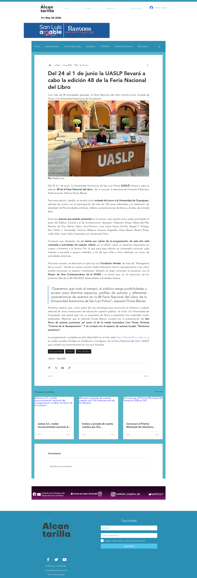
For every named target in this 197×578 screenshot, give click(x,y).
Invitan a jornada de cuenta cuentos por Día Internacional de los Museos (98, 425)
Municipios (143, 46)
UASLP (70, 351)
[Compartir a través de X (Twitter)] (56, 367)
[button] (67, 30)
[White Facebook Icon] (48, 559)
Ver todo (159, 391)
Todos (37, 46)
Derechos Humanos (124, 46)
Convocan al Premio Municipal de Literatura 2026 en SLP (139, 425)
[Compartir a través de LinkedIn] (62, 367)
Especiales (61, 358)
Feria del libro (83, 351)
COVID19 (105, 46)
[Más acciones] (147, 65)
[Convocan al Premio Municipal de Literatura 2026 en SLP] (143, 408)
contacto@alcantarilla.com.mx (56, 570)
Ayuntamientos (52, 46)
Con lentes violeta (72, 46)
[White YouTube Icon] (64, 559)
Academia (90, 46)
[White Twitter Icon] (56, 559)
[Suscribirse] (129, 546)
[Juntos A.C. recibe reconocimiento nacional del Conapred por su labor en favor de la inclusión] (54, 408)
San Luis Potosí (56, 351)
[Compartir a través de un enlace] (69, 367)
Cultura (51, 358)
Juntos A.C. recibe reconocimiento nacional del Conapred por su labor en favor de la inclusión (54, 425)
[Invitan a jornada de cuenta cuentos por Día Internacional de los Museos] (98, 408)
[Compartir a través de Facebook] (49, 367)
